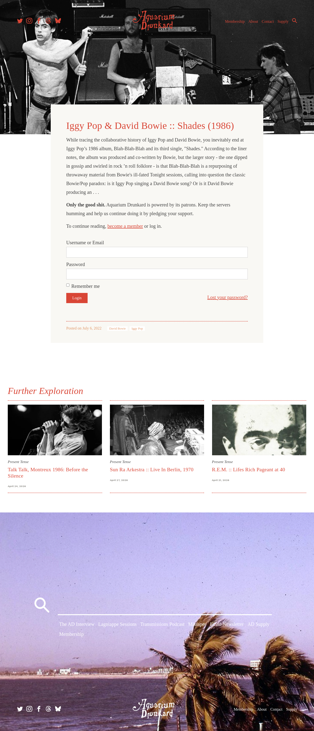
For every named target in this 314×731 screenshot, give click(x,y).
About (253, 21)
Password (75, 264)
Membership (235, 21)
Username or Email (85, 242)
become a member (125, 226)
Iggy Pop (137, 328)
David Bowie (117, 328)
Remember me (85, 286)
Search (294, 20)
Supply (283, 21)
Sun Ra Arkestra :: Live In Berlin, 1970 (152, 469)
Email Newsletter (227, 624)
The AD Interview (77, 624)
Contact (268, 21)
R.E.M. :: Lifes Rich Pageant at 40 (248, 469)
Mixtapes (197, 624)
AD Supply (259, 624)
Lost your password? (227, 297)
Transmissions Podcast (162, 624)
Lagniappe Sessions (117, 624)
